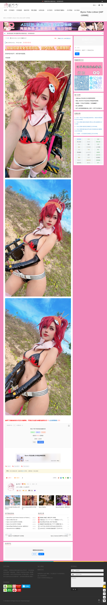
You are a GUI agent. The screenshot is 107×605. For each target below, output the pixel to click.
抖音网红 (98, 157)
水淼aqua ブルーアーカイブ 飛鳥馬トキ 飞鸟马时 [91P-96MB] (51, 520)
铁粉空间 (26, 10)
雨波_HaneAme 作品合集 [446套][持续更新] (87, 100)
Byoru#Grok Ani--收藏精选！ (13, 528)
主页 (24, 490)
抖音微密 (19, 10)
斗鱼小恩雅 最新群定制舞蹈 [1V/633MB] (86, 126)
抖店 (79, 149)
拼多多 (88, 141)
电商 (98, 139)
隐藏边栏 (68, 38)
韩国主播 (98, 141)
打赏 (30, 490)
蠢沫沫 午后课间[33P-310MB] (16, 536)
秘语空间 (79, 162)
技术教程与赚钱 (59, 10)
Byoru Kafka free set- (11, 519)
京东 (89, 139)
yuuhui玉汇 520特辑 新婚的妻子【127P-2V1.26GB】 (51, 528)
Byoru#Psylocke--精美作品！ (63, 507)
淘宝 (98, 149)
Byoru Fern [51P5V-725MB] (13, 524)
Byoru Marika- (42, 507)
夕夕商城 (69, 10)
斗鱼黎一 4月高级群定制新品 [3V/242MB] (87, 133)
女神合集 (41, 10)
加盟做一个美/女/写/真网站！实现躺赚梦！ (87, 103)
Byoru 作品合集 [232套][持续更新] (35, 455)
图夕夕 (23, 471)
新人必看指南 (79, 105)
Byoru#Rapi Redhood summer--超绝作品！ (17, 526)
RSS (102, 601)
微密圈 (98, 152)
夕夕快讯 (49, 10)
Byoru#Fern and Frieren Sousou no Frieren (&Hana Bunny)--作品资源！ (18, 517)
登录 (34, 442)
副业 (79, 147)
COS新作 (11, 10)
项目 (89, 144)
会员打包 (98, 154)
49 (36, 484)
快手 (98, 162)
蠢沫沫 (88, 162)
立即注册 (40, 442)
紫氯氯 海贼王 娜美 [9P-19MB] (47, 517)
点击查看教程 (53, 420)
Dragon (28, 600)
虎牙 (89, 154)
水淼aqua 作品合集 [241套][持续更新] (85, 98)
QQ (99, 601)
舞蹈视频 (79, 139)
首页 (5, 10)
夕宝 (8, 38)
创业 (79, 144)
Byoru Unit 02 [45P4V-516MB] (13, 522)
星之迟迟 (79, 141)
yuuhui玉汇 (88, 152)
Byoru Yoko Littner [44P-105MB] (21, 18)
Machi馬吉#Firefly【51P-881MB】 (48, 522)
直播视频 (98, 160)
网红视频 (34, 10)
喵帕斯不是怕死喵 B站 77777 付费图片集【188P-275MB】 (51, 524)
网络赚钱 (79, 152)
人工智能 (98, 147)
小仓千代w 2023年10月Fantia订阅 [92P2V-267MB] (51, 526)
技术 (89, 157)
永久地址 (77, 10)
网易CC (79, 160)
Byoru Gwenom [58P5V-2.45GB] (59, 536)
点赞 (8, 478)
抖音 (79, 154)
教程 (79, 157)
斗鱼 (89, 149)
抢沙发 (61, 38)
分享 (98, 144)
